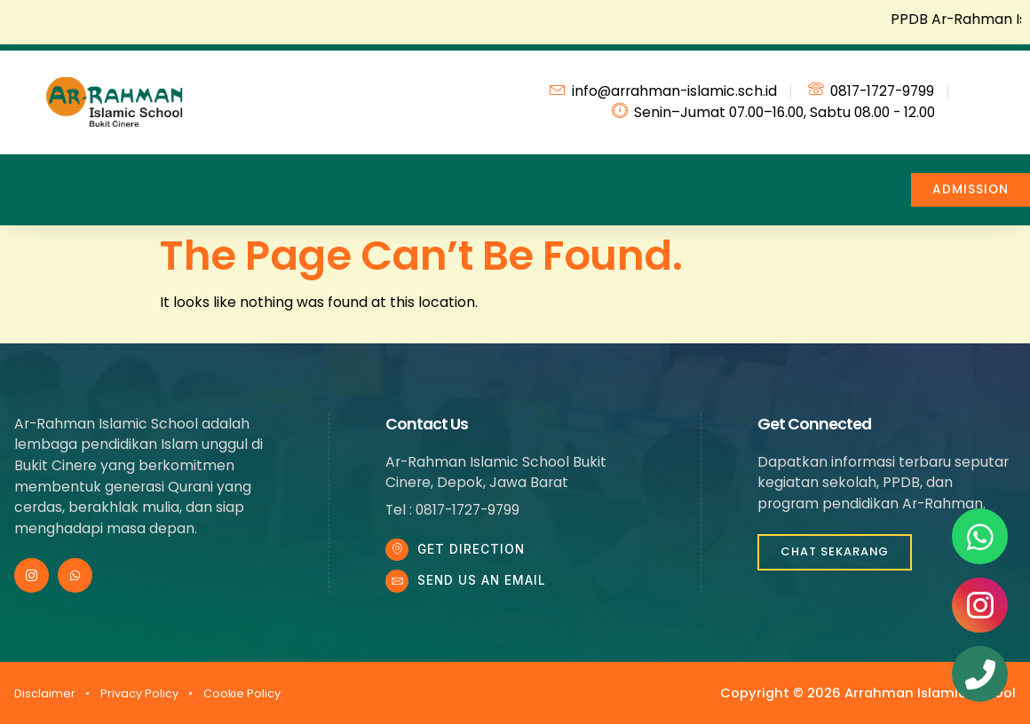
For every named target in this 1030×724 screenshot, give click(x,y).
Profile (123, 178)
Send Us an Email (485, 586)
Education (239, 178)
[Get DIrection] (398, 552)
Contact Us (766, 178)
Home (34, 178)
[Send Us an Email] (398, 587)
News (352, 178)
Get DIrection (474, 551)
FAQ (675, 178)
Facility (584, 178)
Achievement (467, 178)
